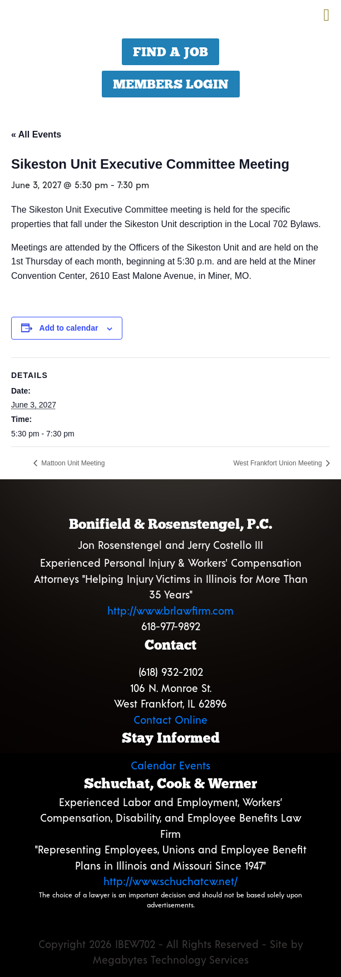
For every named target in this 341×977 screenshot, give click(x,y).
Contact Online (170, 719)
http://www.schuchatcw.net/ (170, 881)
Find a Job (170, 52)
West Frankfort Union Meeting (278, 463)
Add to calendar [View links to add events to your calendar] (68, 327)
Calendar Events (170, 765)
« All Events (36, 134)
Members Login (171, 84)
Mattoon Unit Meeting (72, 463)
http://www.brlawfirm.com (170, 610)
